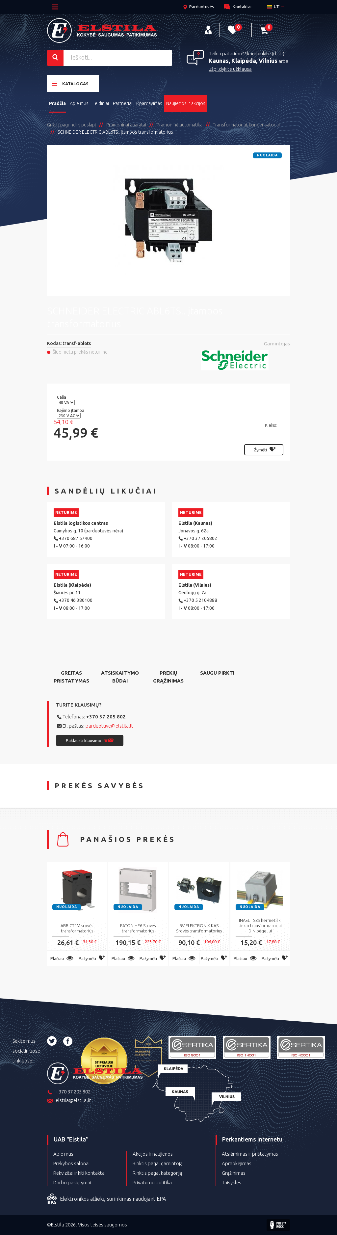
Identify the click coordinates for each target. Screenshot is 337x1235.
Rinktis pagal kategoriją (157, 1173)
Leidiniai (100, 103)
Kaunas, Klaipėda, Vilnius (243, 60)
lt (273, 6)
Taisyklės (231, 1182)
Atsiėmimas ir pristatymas (250, 1154)
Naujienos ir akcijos (185, 103)
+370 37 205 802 (106, 716)
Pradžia (57, 103)
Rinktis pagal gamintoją (158, 1163)
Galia (62, 397)
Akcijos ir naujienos (153, 1154)
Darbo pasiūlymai (72, 1182)
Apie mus (79, 103)
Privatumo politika (152, 1182)
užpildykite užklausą (230, 69)
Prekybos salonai (71, 1163)
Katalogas (70, 83)
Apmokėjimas (236, 1163)
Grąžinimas (234, 1173)
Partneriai (122, 103)
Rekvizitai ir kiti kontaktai (79, 1173)
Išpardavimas (149, 103)
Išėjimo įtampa (71, 410)
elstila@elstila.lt (69, 1100)
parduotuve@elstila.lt (109, 726)
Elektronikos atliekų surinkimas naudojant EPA (106, 1199)
